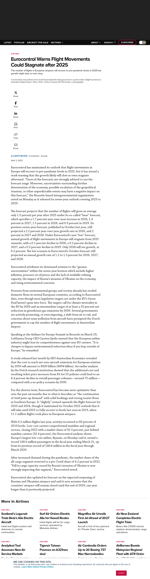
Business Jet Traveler (13, 549)
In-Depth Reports (86, 545)
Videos (82, 549)
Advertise (122, 552)
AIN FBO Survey (11, 538)
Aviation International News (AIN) (18, 542)
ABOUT (96, 42)
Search (109, 42)
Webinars (83, 552)
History (120, 545)
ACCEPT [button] (121, 573)
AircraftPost (9, 545)
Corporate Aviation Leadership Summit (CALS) (16, 557)
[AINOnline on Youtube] (7, 526)
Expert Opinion (85, 542)
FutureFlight (8, 552)
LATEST (8, 42)
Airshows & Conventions (89, 556)
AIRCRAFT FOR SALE (37, 42)
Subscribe (127, 42)
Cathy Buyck (20, 103)
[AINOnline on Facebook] (2, 526)
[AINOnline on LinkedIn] (17, 526)
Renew (44, 545)
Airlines (15, 54)
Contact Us (121, 549)
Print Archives (85, 538)
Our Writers (121, 542)
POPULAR (19, 42)
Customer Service (48, 542)
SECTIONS (57, 42)
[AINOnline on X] (12, 526)
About (119, 538)
